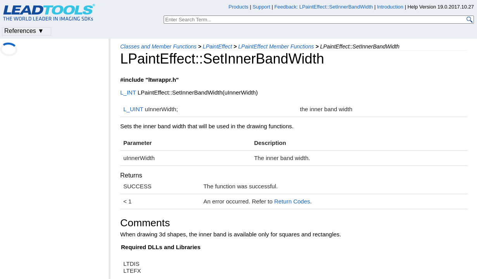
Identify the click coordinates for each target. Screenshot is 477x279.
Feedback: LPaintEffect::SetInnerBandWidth (323, 7)
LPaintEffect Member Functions (276, 46)
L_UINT (133, 109)
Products (238, 7)
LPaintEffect (217, 46)
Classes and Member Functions (158, 46)
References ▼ (24, 31)
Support (261, 7)
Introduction (390, 7)
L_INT (128, 92)
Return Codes (292, 201)
